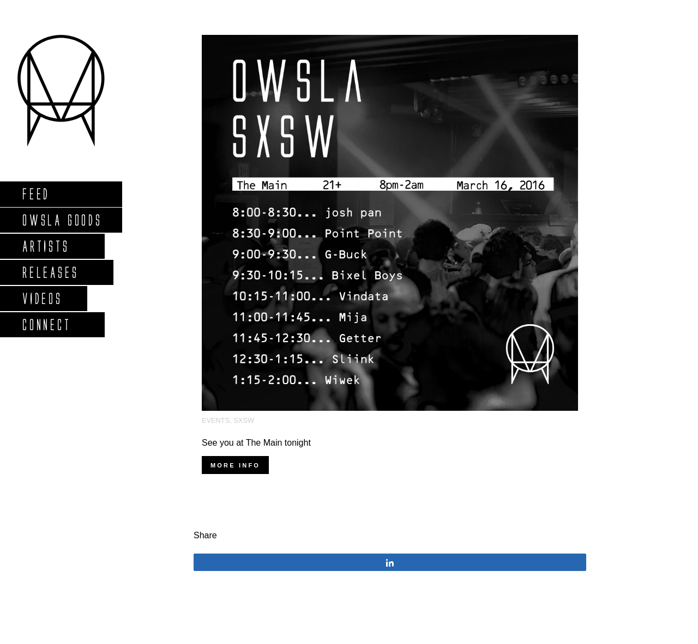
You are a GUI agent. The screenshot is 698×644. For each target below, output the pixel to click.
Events (216, 420)
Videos (42, 298)
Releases (50, 272)
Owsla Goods (62, 219)
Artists (45, 246)
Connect (46, 324)
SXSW (243, 420)
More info (235, 465)
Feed (36, 193)
